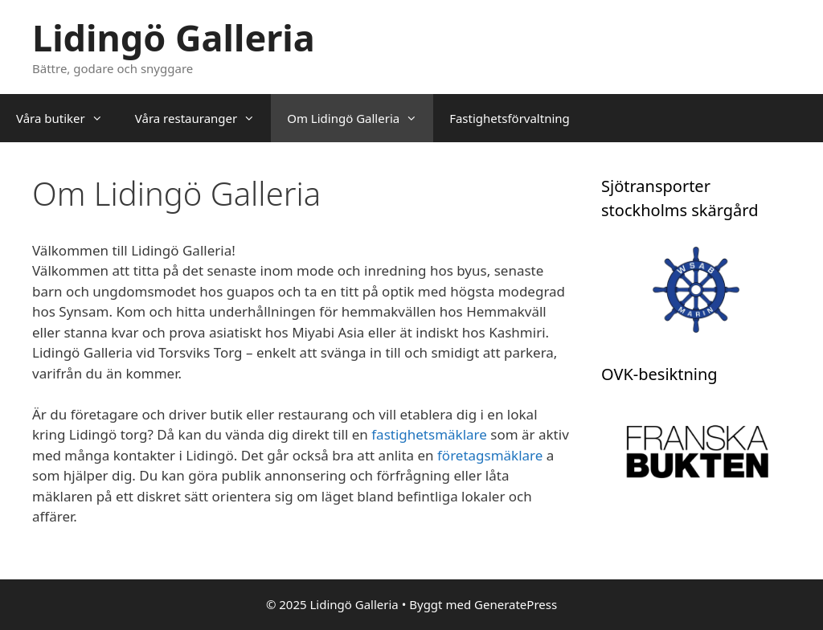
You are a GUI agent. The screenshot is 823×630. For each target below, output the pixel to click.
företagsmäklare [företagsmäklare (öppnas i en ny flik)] (490, 455)
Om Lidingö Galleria (360, 118)
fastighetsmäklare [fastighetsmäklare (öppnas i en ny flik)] (430, 434)
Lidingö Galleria (173, 37)
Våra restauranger (203, 118)
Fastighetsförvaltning (509, 118)
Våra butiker (67, 118)
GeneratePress (515, 604)
